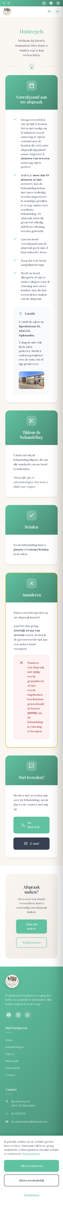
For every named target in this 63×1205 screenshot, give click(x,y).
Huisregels (11, 1060)
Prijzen (9, 1054)
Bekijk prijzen (31, 942)
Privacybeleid (31, 1153)
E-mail (31, 843)
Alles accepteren (32, 1165)
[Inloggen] (49, 11)
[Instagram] (58, 3)
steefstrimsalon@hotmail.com (29, 1121)
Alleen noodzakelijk (31, 1180)
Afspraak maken (31, 926)
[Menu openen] (57, 11)
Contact (10, 1075)
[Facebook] (51, 3)
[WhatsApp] (44, 3)
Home (9, 1040)
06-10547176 (30, 825)
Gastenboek (12, 1068)
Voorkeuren (31, 1195)
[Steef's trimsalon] (7, 11)
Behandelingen (14, 1047)
